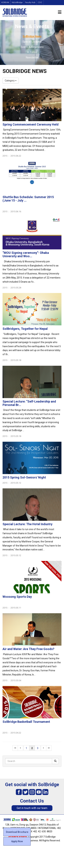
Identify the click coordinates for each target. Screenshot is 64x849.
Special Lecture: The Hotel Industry (27, 524)
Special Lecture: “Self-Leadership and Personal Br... (29, 403)
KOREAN (5, 2)
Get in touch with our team (32, 808)
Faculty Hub (30, 2)
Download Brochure (17, 832)
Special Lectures (32, 41)
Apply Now (17, 841)
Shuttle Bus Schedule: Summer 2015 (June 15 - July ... (28, 198)
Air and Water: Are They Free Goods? (28, 649)
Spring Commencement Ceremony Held (31, 124)
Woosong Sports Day (17, 596)
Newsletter (32, 57)
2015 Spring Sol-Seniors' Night (24, 477)
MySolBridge (17, 2)
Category (11, 80)
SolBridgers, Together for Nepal (25, 328)
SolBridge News (32, 36)
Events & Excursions (32, 47)
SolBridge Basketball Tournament (26, 721)
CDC (40, 2)
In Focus (32, 52)
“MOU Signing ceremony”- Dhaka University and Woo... (26, 254)
